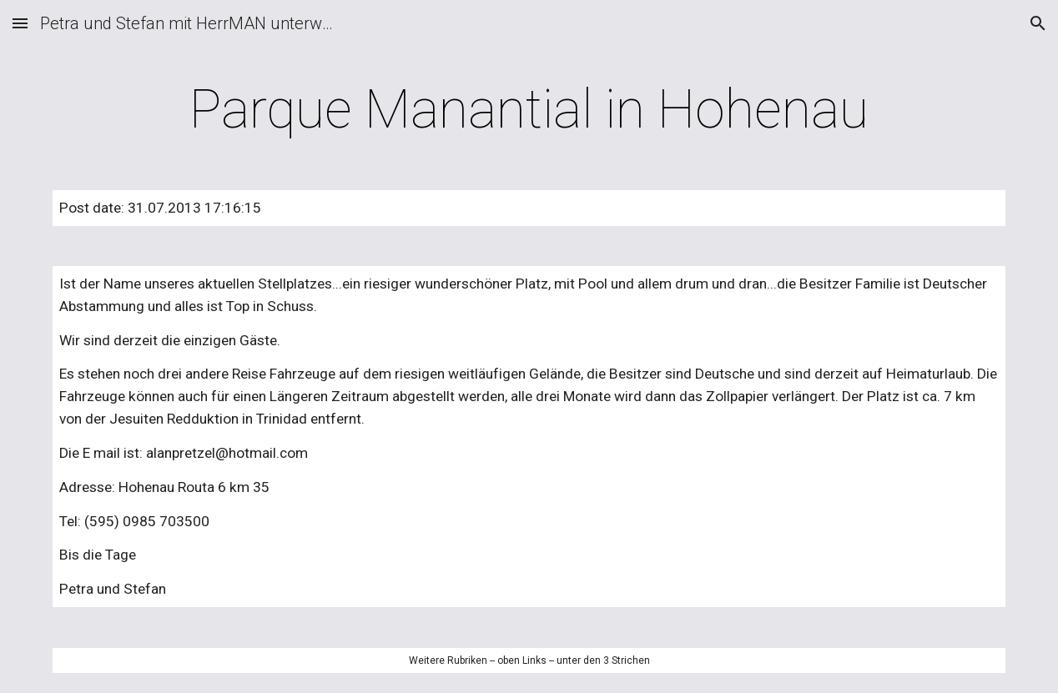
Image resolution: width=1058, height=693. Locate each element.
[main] (529, 110)
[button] (20, 23)
